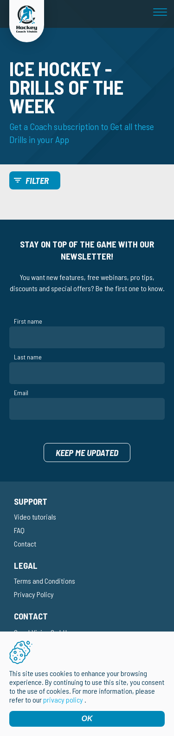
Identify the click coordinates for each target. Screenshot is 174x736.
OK (87, 719)
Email (21, 393)
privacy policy (63, 699)
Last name (28, 357)
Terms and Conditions (44, 580)
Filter (37, 180)
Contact (25, 543)
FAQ (19, 530)
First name (28, 321)
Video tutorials (35, 516)
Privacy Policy (34, 594)
